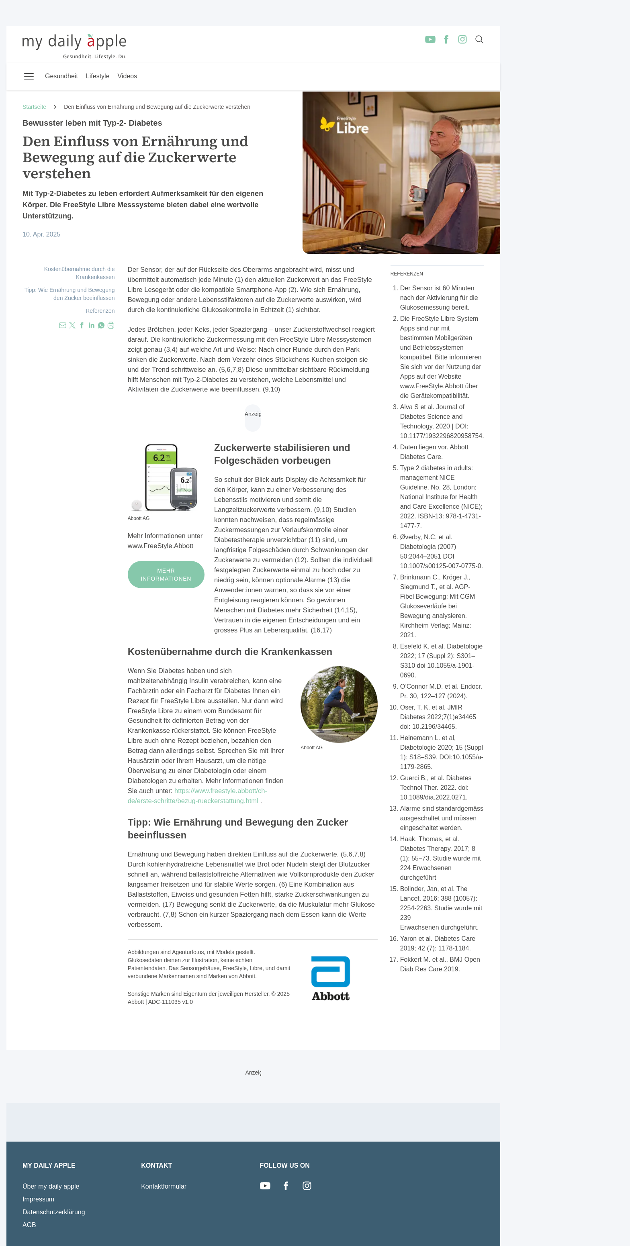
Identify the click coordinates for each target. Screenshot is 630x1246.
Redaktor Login (467, 1235)
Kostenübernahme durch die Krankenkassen (79, 273)
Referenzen (100, 311)
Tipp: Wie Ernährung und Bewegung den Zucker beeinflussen (69, 294)
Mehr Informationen (166, 574)
